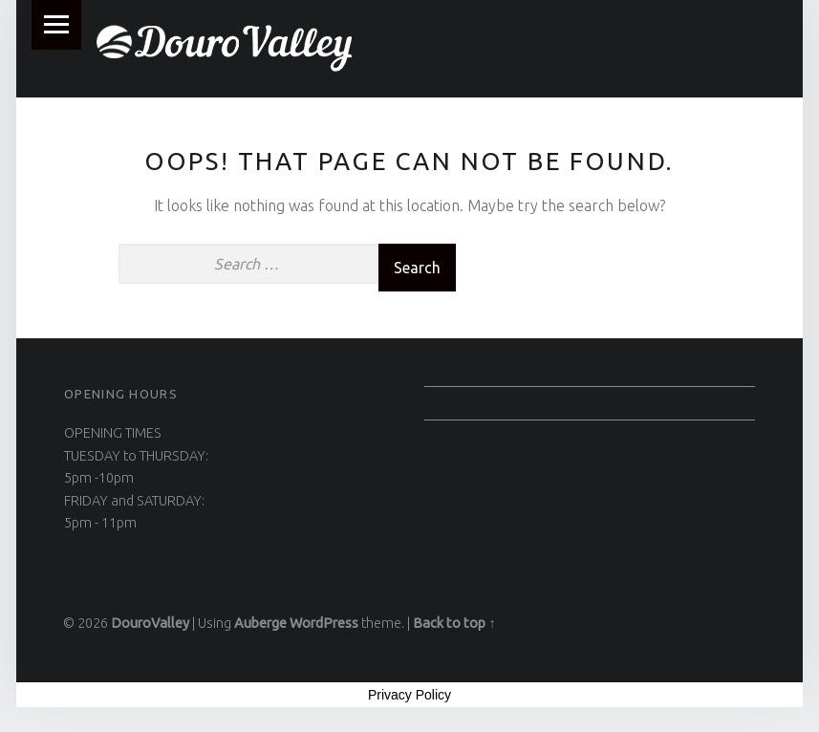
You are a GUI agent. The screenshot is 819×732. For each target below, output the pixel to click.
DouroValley (150, 623)
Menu (56, 25)
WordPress (324, 623)
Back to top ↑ (454, 623)
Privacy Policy (409, 694)
